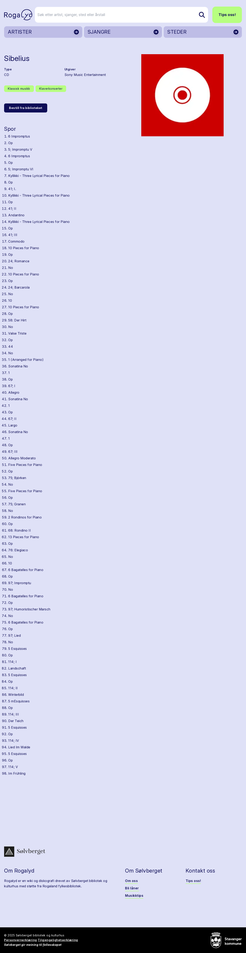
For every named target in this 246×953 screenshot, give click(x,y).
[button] (182, 95)
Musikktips (134, 895)
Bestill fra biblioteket (25, 108)
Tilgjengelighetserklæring (58, 940)
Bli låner (132, 888)
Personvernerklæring (20, 940)
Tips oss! (227, 15)
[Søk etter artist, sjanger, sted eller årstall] (124, 15)
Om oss (131, 881)
